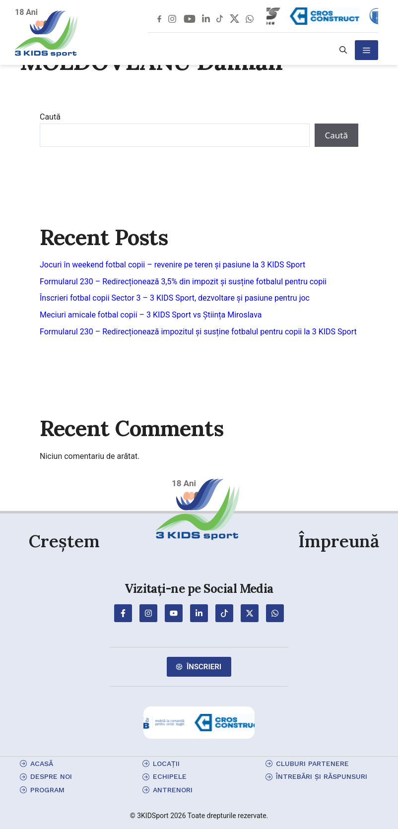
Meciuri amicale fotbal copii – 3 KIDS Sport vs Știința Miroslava (151, 314)
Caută (50, 117)
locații (166, 763)
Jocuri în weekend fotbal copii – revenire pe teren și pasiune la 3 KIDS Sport (172, 264)
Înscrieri (204, 666)
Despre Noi (51, 776)
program (47, 790)
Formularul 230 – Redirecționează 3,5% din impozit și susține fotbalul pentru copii (183, 281)
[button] (343, 50)
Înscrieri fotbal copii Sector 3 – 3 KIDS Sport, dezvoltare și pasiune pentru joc (175, 298)
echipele (170, 776)
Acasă (41, 763)
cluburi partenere (312, 763)
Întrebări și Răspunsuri (321, 776)
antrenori (173, 790)
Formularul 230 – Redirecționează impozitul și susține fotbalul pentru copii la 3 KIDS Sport (198, 331)
